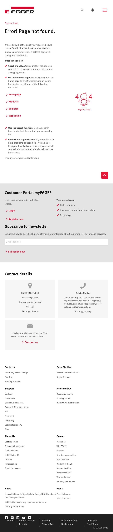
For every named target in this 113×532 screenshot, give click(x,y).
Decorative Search (64, 394)
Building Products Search (67, 403)
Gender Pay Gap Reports (27, 523)
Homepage (13, 94)
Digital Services (63, 377)
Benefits (60, 451)
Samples (12, 109)
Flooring (8, 377)
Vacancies (60, 442)
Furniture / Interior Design (16, 373)
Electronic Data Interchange (17, 407)
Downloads (10, 398)
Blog (7, 429)
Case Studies (63, 367)
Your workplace (63, 477)
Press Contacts (63, 499)
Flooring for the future (14, 506)
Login (10, 210)
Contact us (30, 342)
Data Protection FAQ (13, 425)
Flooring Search (63, 398)
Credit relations (11, 451)
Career (60, 436)
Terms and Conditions (92, 523)
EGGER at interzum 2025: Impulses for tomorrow (26, 502)
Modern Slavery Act (47, 523)
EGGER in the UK (12, 455)
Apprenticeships (63, 468)
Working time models (65, 482)
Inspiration (13, 116)
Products (12, 102)
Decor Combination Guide (67, 373)
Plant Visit (9, 416)
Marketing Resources (14, 403)
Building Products (13, 382)
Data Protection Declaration (69, 523)
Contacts (9, 394)
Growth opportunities (66, 455)
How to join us (62, 460)
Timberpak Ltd (11, 464)
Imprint (10, 521)
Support (9, 388)
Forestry (8, 460)
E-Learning (9, 421)
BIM (6, 412)
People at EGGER (63, 473)
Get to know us (11, 442)
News (8, 488)
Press (59, 488)
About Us (10, 436)
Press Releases (63, 494)
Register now (15, 219)
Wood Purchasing (13, 468)
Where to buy (64, 388)
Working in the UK (64, 464)
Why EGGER (61, 446)
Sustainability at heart (14, 446)
